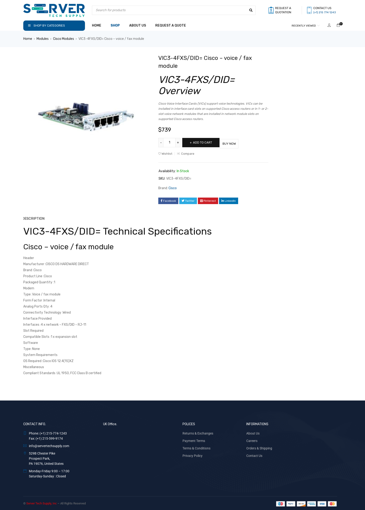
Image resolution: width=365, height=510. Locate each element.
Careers (251, 439)
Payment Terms (193, 439)
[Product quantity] (170, 142)
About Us (253, 432)
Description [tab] (33, 217)
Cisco (173, 187)
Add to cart (205, 142)
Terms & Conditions (196, 447)
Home (27, 39)
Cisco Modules (63, 39)
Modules (43, 39)
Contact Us (254, 454)
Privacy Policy (192, 454)
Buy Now (237, 142)
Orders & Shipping (259, 447)
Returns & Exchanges (197, 432)
